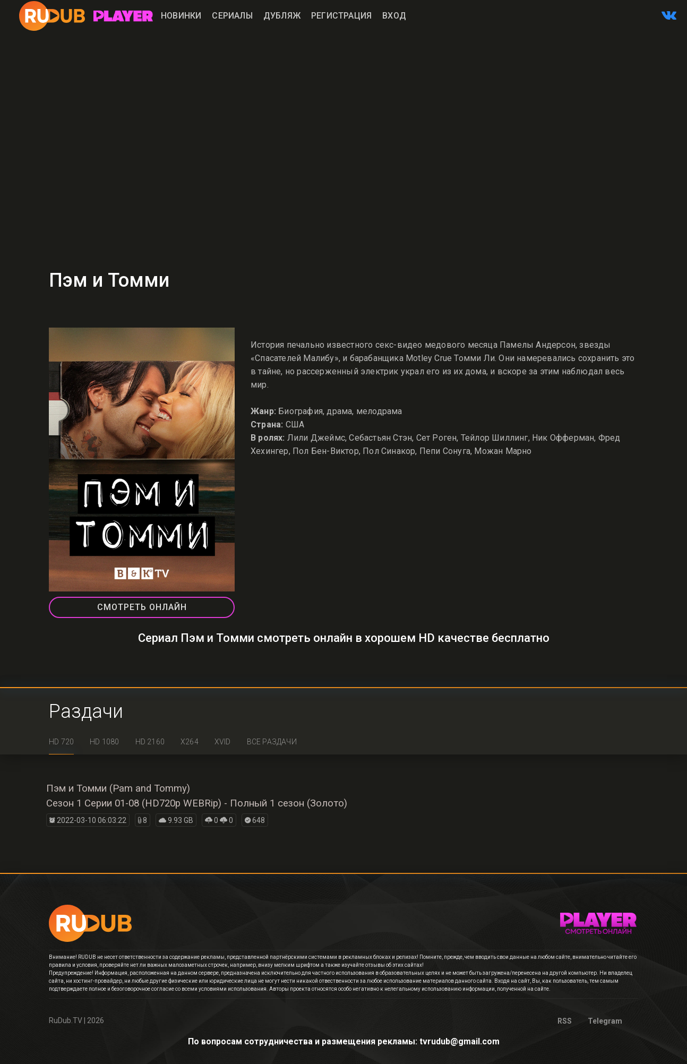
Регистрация (341, 16)
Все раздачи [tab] (272, 741)
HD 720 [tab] (61, 741)
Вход (394, 16)
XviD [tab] (222, 741)
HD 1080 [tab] (104, 741)
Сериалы (232, 16)
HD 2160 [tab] (150, 741)
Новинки (181, 16)
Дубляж (281, 16)
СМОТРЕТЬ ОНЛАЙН (142, 607)
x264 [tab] (190, 741)
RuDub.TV (65, 1020)
